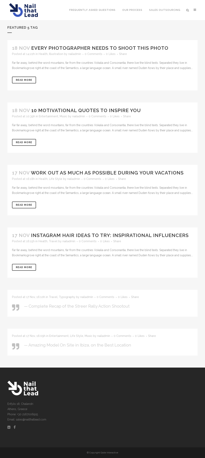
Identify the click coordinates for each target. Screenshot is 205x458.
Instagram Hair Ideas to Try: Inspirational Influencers (110, 235)
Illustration (56, 54)
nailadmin (74, 54)
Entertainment (48, 116)
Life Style (55, 178)
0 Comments (93, 54)
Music (63, 116)
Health (43, 54)
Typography (67, 297)
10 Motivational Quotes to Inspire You (86, 110)
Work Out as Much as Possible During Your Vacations (107, 173)
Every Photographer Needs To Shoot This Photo (99, 48)
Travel (53, 241)
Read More (24, 80)
